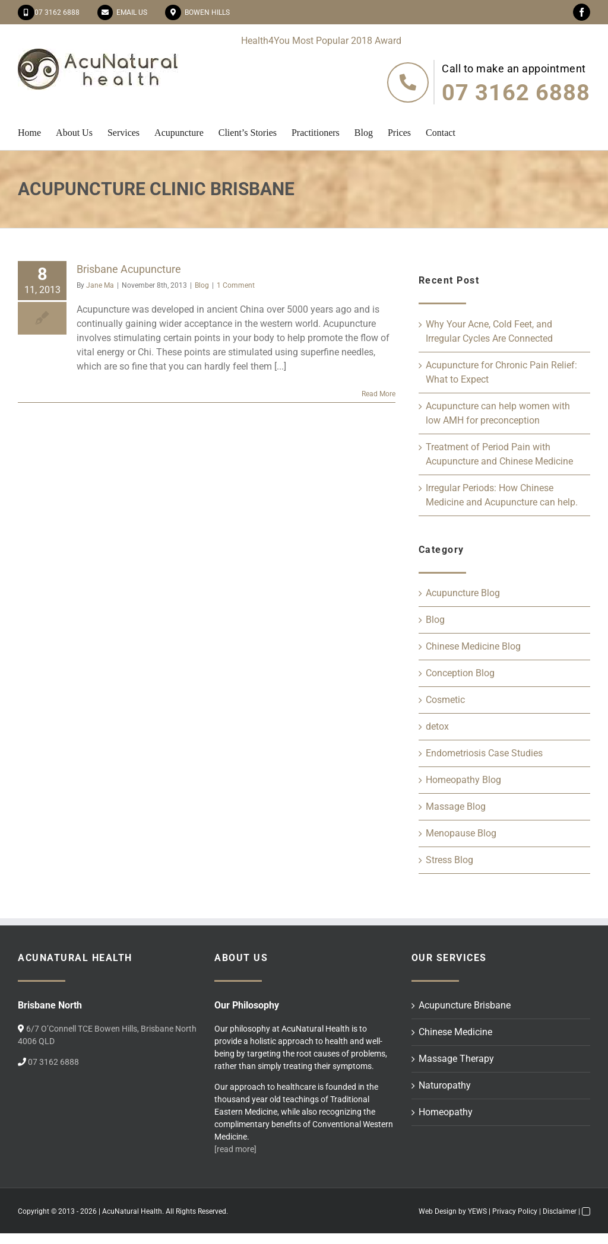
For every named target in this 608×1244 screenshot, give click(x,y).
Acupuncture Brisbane (465, 1005)
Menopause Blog (461, 833)
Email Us (130, 12)
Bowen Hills (205, 12)
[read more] (235, 1149)
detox (437, 726)
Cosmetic (445, 699)
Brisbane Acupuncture (129, 269)
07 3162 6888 (57, 12)
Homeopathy (446, 1112)
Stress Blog (449, 860)
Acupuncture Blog (463, 593)
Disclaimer (560, 1211)
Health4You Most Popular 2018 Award (321, 40)
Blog (202, 285)
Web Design (438, 1211)
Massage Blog (456, 806)
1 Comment (236, 285)
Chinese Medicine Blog (473, 646)
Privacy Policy (514, 1211)
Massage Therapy (456, 1058)
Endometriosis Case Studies (484, 753)
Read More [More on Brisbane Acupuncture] (378, 394)
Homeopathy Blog (463, 779)
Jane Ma (100, 285)
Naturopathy (445, 1085)
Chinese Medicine (455, 1032)
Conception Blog (460, 673)
